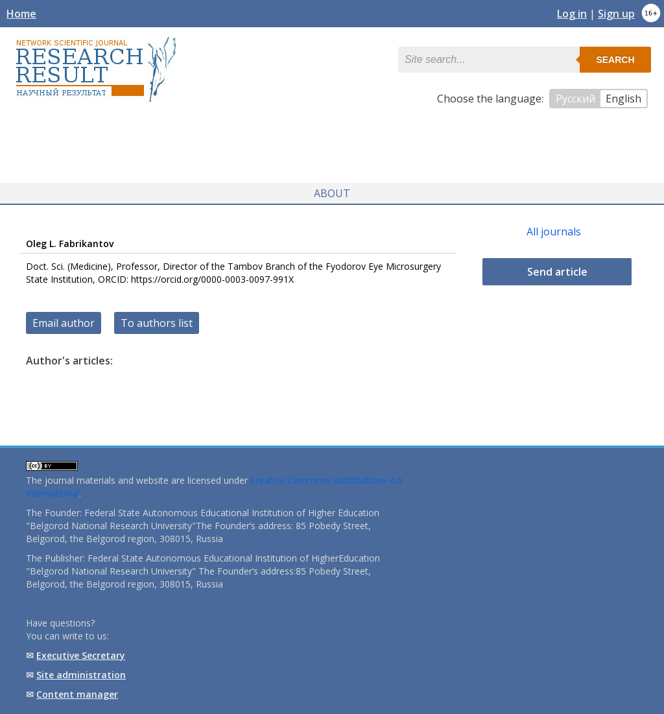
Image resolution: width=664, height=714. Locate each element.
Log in (572, 13)
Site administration (81, 675)
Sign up (616, 13)
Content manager (77, 694)
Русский (575, 98)
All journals (554, 231)
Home (21, 13)
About (332, 193)
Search (615, 59)
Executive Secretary (80, 655)
